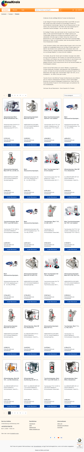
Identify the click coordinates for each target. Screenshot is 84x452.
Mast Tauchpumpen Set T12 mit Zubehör (51, 274)
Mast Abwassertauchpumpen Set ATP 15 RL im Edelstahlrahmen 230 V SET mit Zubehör (31, 170)
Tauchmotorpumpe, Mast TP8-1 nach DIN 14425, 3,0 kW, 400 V (52, 379)
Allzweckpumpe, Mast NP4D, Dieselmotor (70, 379)
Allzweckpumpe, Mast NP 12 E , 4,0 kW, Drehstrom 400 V (11, 379)
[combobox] (47, 10)
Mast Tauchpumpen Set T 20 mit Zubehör (51, 170)
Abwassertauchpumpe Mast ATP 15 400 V (10, 326)
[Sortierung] (72, 95)
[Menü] (82, 439)
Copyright (59, 427)
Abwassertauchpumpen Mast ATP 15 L (51, 326)
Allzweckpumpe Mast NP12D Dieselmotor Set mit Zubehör (12, 117)
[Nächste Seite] (23, 95)
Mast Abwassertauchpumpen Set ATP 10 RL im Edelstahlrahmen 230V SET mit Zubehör (11, 274)
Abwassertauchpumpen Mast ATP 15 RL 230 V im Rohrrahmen (71, 274)
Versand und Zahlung (62, 425)
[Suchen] (60, 10)
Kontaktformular (14, 433)
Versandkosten (37, 446)
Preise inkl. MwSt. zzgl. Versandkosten (9, 140)
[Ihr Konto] (73, 10)
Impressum (32, 423)
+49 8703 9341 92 (6, 426)
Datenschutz (32, 427)
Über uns (59, 423)
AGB (30, 425)
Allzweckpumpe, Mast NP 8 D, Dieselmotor (31, 326)
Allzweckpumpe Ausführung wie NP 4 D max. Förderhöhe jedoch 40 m (31, 379)
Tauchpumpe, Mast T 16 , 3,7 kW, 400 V (71, 326)
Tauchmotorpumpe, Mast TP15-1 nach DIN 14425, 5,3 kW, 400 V (11, 222)
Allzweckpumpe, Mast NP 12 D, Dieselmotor (71, 170)
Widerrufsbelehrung (34, 429)
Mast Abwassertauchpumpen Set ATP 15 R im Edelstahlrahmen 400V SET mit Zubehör (71, 117)
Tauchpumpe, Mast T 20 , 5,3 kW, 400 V (51, 222)
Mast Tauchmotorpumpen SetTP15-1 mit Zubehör (51, 117)
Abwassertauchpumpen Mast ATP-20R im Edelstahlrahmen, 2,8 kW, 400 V (31, 117)
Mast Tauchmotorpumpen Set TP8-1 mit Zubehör (72, 222)
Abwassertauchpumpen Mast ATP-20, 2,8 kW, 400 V (11, 170)
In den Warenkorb (12, 145)
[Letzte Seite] (25, 95)
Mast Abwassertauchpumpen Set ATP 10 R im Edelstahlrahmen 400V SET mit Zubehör (31, 222)
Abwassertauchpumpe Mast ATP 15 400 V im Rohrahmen (30, 274)
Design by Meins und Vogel (42, 450)
